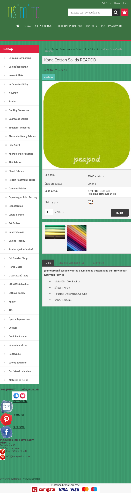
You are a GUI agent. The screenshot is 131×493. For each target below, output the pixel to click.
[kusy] (49, 212)
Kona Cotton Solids (93, 49)
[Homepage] (18, 26)
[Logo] (23, 12)
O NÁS (28, 26)
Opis (48, 263)
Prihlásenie (106, 3)
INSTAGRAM (13, 401)
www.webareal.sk (32, 479)
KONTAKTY (91, 26)
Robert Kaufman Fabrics (71, 49)
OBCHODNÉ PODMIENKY (69, 26)
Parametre (98, 263)
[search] (116, 12)
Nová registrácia (121, 3)
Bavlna (55, 49)
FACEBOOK (12, 427)
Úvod (47, 49)
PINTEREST (13, 414)
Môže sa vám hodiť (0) (71, 263)
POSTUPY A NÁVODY (111, 26)
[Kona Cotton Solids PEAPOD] (86, 82)
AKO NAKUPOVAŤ (44, 26)
